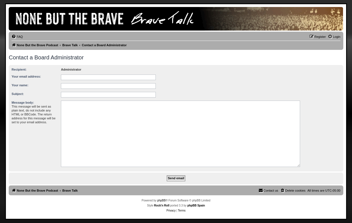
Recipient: (19, 69)
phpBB (161, 200)
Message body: (23, 102)
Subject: (18, 94)
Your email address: (26, 76)
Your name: (20, 85)
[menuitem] (17, 36)
